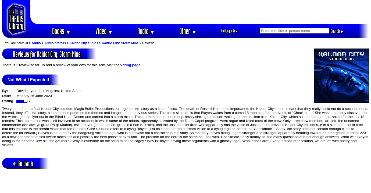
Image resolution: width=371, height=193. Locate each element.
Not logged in (229, 31)
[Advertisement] (200, 12)
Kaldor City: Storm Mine (120, 43)
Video (104, 31)
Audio (146, 31)
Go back (23, 163)
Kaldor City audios (84, 43)
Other (188, 31)
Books (61, 31)
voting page (130, 65)
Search (337, 31)
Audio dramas (55, 43)
